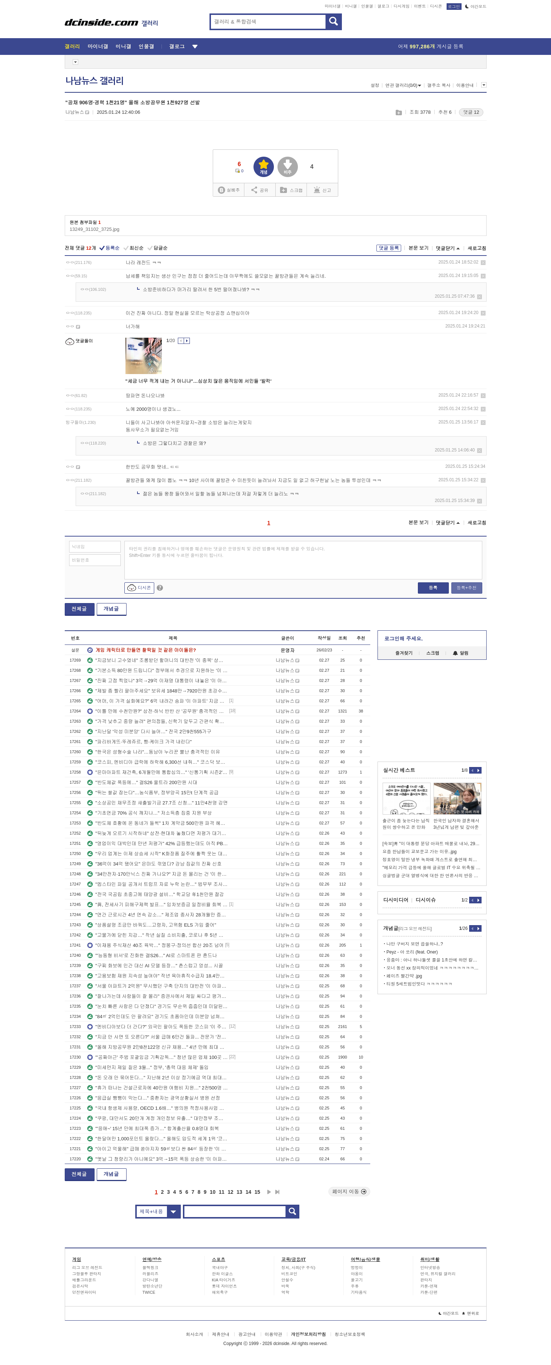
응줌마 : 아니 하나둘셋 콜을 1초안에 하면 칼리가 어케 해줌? (434, 960)
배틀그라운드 (84, 1280)
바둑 (286, 1286)
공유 (259, 189)
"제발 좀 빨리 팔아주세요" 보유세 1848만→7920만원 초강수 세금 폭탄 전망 (157, 691)
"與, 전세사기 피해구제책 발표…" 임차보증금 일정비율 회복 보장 (157, 904)
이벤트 (420, 6)
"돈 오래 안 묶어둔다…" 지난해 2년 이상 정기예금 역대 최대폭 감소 (157, 1077)
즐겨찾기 (404, 653)
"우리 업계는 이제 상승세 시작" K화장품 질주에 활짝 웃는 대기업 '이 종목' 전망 (157, 853)
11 (221, 1192)
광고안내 (247, 1334)
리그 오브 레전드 (87, 1267)
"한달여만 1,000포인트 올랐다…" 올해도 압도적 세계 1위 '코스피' (157, 1138)
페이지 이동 (349, 1192)
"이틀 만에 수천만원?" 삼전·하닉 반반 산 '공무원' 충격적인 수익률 (157, 711)
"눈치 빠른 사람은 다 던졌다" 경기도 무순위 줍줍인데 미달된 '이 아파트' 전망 (157, 1006)
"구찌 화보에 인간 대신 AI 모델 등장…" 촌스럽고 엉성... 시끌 (155, 965)
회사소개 (194, 1334)
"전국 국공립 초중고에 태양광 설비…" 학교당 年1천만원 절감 (155, 894)
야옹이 (357, 1274)
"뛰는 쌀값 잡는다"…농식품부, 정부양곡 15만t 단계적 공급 (153, 792)
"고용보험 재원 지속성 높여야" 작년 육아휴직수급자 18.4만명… (157, 976)
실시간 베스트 (399, 770)
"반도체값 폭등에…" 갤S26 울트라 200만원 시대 (142, 782)
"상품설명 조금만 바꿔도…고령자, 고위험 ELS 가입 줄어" (151, 925)
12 (230, 1192)
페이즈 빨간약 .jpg (404, 976)
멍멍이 (357, 1267)
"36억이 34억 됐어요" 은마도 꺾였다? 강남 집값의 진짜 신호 (154, 864)
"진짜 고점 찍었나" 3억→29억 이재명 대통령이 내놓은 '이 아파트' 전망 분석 (157, 680)
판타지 (426, 1280)
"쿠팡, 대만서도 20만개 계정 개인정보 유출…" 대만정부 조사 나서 (157, 1118)
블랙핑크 (151, 1267)
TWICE (149, 1292)
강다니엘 (151, 1280)
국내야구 (220, 1267)
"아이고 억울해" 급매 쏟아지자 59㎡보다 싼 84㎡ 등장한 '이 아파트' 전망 (157, 1149)
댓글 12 (471, 112)
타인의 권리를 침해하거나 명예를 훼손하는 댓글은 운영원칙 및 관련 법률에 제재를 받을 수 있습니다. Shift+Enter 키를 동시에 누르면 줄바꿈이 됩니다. (227, 552)
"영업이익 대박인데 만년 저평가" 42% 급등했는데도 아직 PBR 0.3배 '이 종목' (157, 843)
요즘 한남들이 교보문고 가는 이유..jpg (420, 851)
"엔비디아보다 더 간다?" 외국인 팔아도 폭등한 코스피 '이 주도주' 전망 (157, 1026)
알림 (460, 653)
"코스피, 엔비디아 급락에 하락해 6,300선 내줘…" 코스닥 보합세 (157, 762)
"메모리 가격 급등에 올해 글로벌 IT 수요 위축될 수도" (432, 867)
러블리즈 (151, 1274)
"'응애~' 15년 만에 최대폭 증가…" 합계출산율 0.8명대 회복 (153, 1128)
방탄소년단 (153, 1286)
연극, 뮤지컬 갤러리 (438, 1274)
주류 (355, 1286)
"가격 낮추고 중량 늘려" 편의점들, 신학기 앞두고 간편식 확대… (157, 721)
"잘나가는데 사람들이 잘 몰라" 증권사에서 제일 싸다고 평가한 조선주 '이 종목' (157, 996)
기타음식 (359, 1292)
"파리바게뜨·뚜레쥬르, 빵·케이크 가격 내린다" (139, 741)
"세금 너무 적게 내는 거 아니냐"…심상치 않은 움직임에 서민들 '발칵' (198, 381)
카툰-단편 (429, 1292)
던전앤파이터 (84, 1292)
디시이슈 (426, 900)
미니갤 (351, 6)
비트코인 (290, 1274)
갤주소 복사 (438, 85)
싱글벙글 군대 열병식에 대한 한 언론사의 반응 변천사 (432, 875)
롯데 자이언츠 (224, 1286)
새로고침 (477, 248)
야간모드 (476, 6)
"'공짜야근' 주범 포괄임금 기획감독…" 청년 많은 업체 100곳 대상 (157, 1057)
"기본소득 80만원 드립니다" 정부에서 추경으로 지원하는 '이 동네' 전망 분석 (157, 670)
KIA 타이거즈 (223, 1280)
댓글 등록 (389, 248)
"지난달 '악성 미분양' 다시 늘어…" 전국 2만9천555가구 (149, 731)
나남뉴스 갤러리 (94, 81)
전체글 (79, 609)
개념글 (111, 609)
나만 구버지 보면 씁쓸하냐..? (415, 944)
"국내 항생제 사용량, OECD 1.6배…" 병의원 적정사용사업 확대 (157, 1108)
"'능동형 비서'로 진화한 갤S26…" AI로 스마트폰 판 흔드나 (152, 955)
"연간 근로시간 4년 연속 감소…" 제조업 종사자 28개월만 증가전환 (157, 915)
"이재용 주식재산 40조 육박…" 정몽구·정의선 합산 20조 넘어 (155, 945)
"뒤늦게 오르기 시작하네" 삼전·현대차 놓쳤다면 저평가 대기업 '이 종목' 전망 (157, 833)
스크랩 (398, 112)
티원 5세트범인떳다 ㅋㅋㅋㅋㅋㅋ (419, 984)
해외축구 (220, 1292)
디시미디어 (396, 900)
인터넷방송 (430, 1267)
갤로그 (384, 6)
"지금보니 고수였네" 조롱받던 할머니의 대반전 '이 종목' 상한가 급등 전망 (157, 660)
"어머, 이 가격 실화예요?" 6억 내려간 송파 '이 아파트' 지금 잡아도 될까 (157, 701)
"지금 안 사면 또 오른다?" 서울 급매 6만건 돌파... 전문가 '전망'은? (157, 1037)
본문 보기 (418, 248)
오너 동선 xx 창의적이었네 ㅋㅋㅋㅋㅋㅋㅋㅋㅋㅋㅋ (434, 968)
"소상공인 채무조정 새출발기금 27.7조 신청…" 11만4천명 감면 (157, 803)
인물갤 (367, 6)
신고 (322, 189)
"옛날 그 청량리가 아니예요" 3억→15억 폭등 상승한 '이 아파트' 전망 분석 (157, 1159)
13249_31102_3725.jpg (95, 229)
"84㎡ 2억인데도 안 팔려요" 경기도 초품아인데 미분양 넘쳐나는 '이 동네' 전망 (157, 1016)
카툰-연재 (429, 1286)
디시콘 (436, 6)
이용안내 (465, 85)
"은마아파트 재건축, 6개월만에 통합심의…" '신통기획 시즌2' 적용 (157, 772)
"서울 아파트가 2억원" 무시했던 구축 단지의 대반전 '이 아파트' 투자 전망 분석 (157, 986)
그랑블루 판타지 (86, 1274)
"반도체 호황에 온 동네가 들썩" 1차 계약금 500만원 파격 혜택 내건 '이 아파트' (157, 823)
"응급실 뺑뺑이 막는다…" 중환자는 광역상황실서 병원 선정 (153, 1098)
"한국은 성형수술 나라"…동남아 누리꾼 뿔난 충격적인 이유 (153, 752)
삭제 (483, 262)
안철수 (288, 1280)
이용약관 (273, 1334)
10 (213, 1192)
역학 (286, 1292)
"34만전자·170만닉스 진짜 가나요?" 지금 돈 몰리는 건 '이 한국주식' (157, 874)
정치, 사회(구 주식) (299, 1267)
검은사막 (80, 1286)
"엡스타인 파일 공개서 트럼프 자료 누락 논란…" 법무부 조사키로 (157, 884)
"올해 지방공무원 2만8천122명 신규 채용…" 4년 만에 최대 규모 (157, 1047)
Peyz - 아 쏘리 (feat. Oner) (412, 952)
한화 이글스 (222, 1274)
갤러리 (72, 46)
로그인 (454, 6)
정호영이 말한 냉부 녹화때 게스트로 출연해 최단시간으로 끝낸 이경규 (432, 859)
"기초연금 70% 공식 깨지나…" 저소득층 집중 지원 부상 (149, 813)
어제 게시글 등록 (431, 46)
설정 (375, 85)
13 (240, 1192)
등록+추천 (466, 587)
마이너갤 (333, 6)
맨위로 (470, 1313)
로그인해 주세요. (403, 639)
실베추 (228, 190)
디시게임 (402, 6)
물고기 (357, 1280)
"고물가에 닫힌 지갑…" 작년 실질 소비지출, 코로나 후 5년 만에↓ (157, 935)
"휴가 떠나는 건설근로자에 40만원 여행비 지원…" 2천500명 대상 (157, 1088)
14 (248, 1192)
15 (257, 1192)
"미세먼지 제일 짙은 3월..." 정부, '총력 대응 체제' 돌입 (148, 1067)
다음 (269, 1192)
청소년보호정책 (350, 1334)
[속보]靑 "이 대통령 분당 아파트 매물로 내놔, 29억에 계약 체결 (432, 843)
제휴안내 (220, 1334)
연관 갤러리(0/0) (403, 85)
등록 (433, 587)
